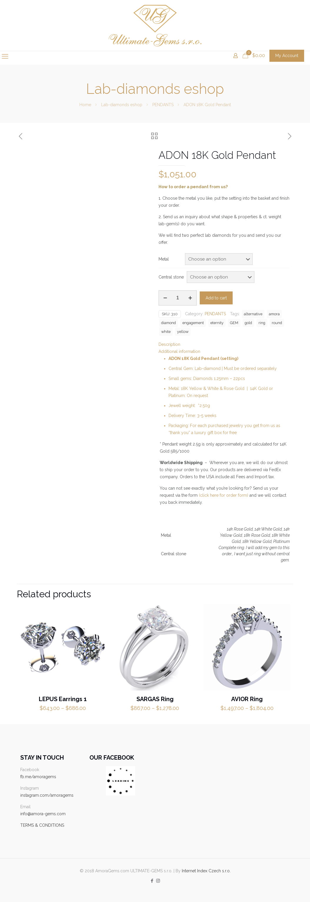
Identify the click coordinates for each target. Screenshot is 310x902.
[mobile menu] (5, 56)
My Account (286, 55)
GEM (234, 323)
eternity (217, 323)
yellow (183, 331)
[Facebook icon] (152, 880)
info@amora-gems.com (43, 813)
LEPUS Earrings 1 (63, 699)
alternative (253, 314)
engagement (193, 323)
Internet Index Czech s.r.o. (206, 870)
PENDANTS (163, 104)
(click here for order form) (223, 495)
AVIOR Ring (247, 699)
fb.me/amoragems (38, 776)
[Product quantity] (178, 298)
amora (274, 314)
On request (197, 395)
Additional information (179, 351)
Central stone (171, 277)
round (277, 323)
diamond (168, 323)
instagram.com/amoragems (47, 795)
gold (248, 323)
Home (85, 104)
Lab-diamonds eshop (121, 104)
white (166, 331)
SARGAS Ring (155, 699)
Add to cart (216, 298)
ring (262, 323)
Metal (164, 259)
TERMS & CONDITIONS (42, 825)
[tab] (224, 344)
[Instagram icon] (158, 880)
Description (169, 344)
